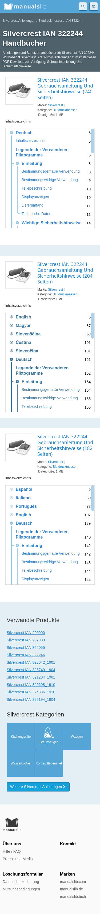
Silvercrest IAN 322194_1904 (31, 699)
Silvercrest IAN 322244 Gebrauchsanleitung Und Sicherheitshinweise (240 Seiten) (65, 88)
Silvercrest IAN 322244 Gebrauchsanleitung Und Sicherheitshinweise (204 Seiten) (65, 273)
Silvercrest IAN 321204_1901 (31, 677)
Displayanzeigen (35, 197)
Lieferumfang (32, 205)
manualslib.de (71, 889)
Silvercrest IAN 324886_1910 (31, 692)
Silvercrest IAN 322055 (26, 647)
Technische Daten (36, 214)
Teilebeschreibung (37, 188)
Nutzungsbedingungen (21, 889)
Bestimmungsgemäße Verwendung (51, 171)
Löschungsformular (23, 874)
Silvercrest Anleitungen (19, 21)
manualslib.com (73, 882)
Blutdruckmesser (50, 21)
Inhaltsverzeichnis (30, 141)
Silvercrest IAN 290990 (26, 633)
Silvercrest (55, 105)
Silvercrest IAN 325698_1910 (31, 685)
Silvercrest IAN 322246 (26, 655)
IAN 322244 (73, 21)
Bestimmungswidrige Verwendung (50, 180)
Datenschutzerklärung (21, 882)
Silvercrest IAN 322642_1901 (31, 662)
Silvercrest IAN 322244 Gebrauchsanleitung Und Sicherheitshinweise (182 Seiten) (65, 445)
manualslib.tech (73, 896)
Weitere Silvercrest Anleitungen (38, 787)
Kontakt (68, 844)
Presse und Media (18, 859)
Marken (67, 874)
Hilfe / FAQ (12, 851)
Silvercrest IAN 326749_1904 (31, 670)
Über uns (12, 844)
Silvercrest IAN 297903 (26, 640)
